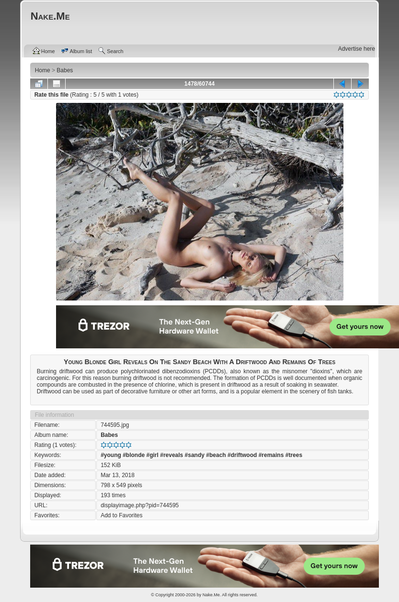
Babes (109, 435)
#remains (271, 455)
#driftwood (242, 455)
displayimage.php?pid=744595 (140, 505)
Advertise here (356, 48)
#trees (293, 455)
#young (111, 455)
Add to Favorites (121, 515)
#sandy (195, 455)
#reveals (171, 455)
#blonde (134, 455)
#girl (153, 455)
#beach (216, 455)
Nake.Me (211, 594)
